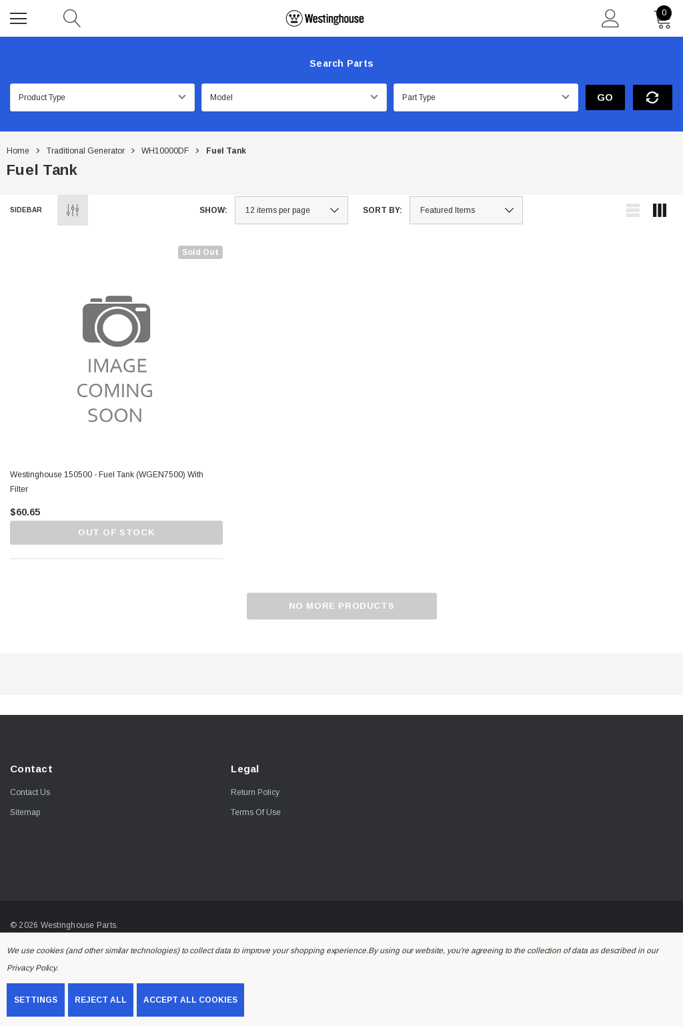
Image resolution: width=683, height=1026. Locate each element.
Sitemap (25, 812)
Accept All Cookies (190, 1000)
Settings (35, 1000)
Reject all (101, 1000)
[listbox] (466, 210)
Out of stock (116, 532)
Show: (213, 210)
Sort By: (382, 210)
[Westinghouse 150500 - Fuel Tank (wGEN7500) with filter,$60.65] (116, 352)
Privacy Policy (31, 968)
